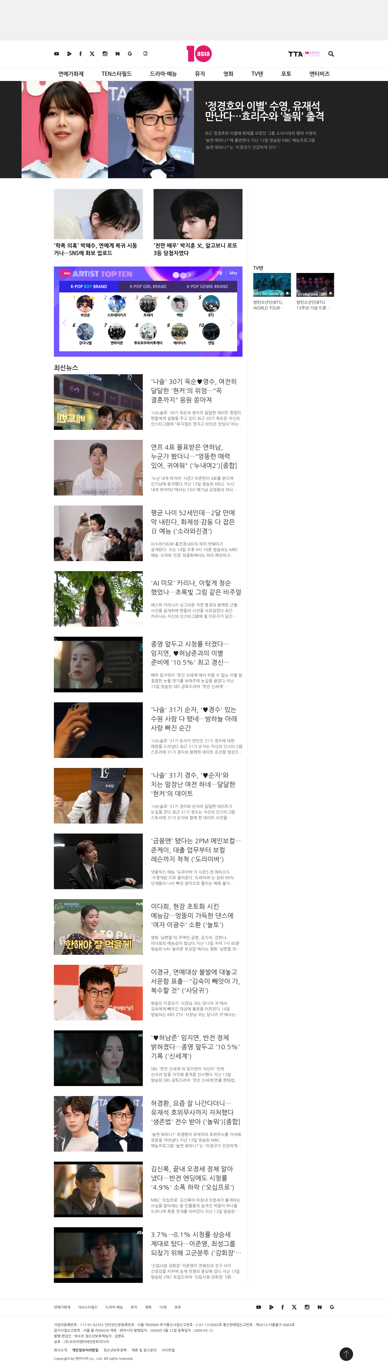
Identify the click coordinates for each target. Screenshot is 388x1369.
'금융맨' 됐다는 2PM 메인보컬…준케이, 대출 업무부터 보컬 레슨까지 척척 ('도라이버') (196, 850)
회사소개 (60, 1350)
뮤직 (200, 74)
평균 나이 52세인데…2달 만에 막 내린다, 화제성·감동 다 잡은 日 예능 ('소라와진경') (193, 522)
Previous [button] (64, 321)
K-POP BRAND (89, 287)
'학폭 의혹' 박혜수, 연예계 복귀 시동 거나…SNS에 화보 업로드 (95, 249)
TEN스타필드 (117, 74)
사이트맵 (168, 1350)
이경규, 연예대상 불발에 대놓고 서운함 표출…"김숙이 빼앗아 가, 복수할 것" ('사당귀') (195, 981)
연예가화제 (71, 74)
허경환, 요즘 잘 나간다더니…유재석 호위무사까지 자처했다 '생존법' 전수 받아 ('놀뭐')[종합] (195, 1112)
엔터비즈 (320, 74)
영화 (228, 74)
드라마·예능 (163, 74)
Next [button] (231, 321)
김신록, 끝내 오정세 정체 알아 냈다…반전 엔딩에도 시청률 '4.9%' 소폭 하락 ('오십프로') (192, 1178)
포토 (286, 74)
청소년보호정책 (115, 1350)
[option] (148, 321)
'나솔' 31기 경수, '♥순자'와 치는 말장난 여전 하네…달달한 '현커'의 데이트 (193, 784)
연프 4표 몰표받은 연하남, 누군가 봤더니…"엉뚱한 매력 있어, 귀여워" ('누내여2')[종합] (194, 456)
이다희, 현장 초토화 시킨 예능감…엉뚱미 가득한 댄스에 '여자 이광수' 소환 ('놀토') (192, 915)
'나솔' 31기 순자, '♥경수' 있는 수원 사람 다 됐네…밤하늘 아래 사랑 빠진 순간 (194, 718)
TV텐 (257, 74)
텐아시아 (82, 1358)
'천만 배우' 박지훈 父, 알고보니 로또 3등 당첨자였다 (195, 249)
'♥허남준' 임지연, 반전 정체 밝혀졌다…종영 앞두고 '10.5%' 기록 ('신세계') (195, 1046)
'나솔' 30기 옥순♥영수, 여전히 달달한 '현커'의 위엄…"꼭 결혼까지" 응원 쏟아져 (194, 390)
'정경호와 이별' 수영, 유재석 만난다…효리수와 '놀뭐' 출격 (264, 111)
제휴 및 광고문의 (144, 1350)
